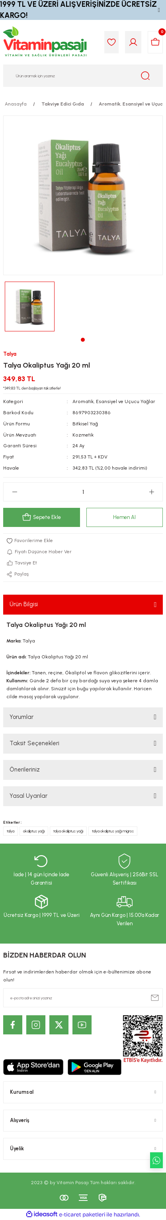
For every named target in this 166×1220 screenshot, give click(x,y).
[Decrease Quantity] (14, 492)
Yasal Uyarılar (28, 795)
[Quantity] (83, 492)
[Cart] (155, 42)
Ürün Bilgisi (24, 604)
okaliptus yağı (34, 831)
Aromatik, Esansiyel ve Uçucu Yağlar (113, 401)
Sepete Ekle (41, 517)
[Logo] (45, 42)
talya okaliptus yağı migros (113, 831)
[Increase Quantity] (151, 492)
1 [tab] (83, 340)
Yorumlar (21, 717)
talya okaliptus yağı (68, 831)
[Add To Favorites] (83, 541)
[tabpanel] (29, 306)
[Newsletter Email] (83, 997)
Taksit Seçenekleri (34, 743)
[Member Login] (133, 42)
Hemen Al (124, 517)
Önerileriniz (25, 769)
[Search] (83, 76)
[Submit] (155, 997)
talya (10, 831)
